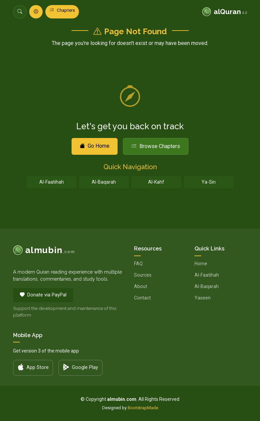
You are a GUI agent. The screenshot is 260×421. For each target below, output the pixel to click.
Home (200, 263)
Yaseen (202, 297)
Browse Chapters (155, 146)
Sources (142, 275)
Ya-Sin (209, 182)
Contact (142, 297)
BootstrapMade (143, 407)
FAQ (138, 263)
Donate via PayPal (43, 295)
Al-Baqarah (104, 182)
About (140, 286)
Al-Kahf (156, 182)
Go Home (95, 146)
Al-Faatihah (51, 182)
